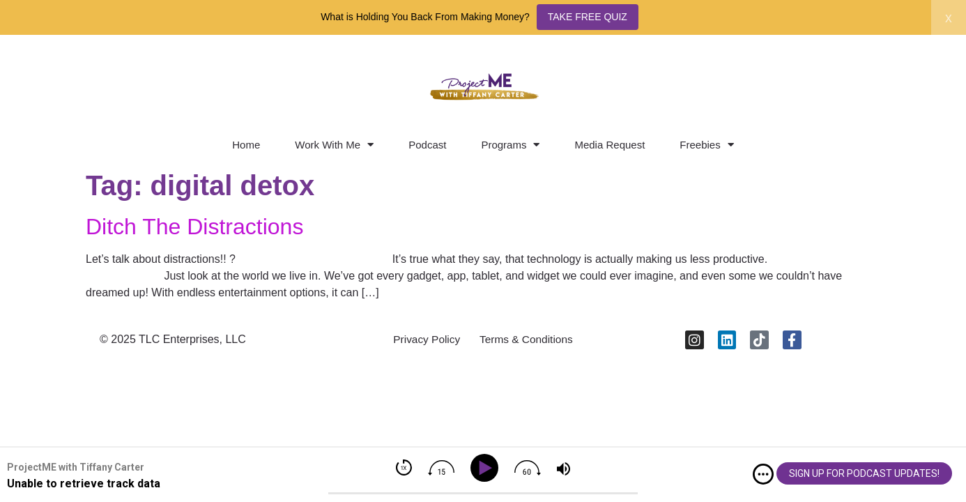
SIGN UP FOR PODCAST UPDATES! (864, 473)
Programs (510, 144)
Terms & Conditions (528, 341)
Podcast (427, 145)
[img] (763, 474)
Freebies (706, 144)
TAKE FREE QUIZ (587, 16)
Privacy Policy (424, 341)
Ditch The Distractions (194, 226)
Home (246, 145)
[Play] (487, 468)
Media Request (609, 145)
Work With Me (334, 144)
